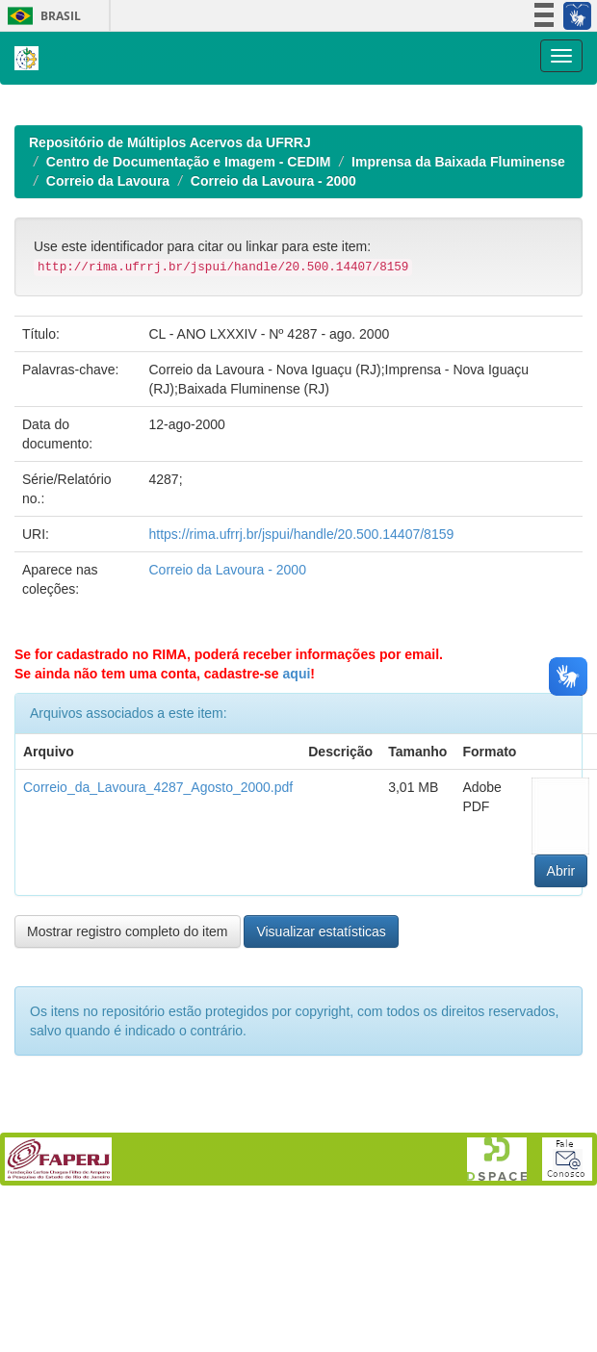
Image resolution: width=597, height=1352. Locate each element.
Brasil (40, 16)
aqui (297, 923)
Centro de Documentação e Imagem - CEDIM (188, 412)
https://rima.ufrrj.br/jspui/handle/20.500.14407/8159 (301, 784)
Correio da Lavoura (107, 431)
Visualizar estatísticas (320, 1181)
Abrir (561, 1121)
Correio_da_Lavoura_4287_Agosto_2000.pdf (158, 1037)
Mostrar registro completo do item (127, 1181)
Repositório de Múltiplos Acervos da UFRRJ (170, 392)
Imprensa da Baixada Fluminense (458, 412)
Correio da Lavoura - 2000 (273, 431)
